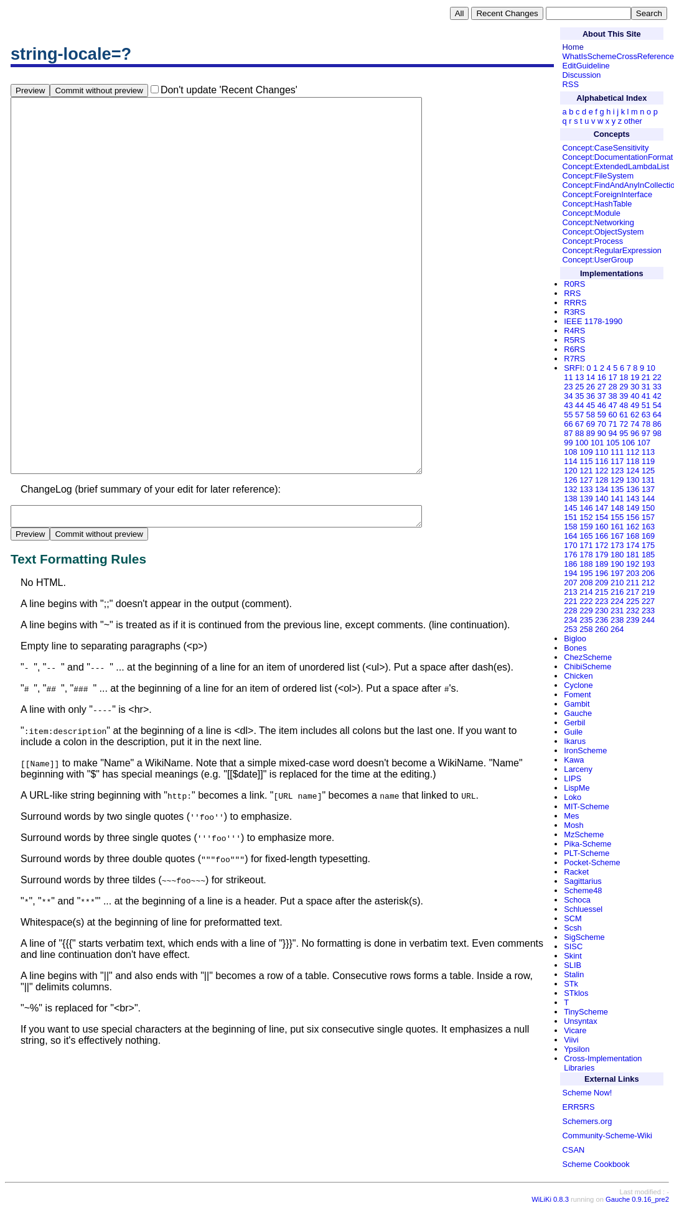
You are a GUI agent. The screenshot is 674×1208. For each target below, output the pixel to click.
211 (632, 582)
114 (570, 461)
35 (579, 396)
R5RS (574, 340)
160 (601, 526)
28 (612, 386)
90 (601, 433)
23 (568, 386)
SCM (572, 918)
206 (648, 573)
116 (601, 461)
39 (623, 396)
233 (648, 610)
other (633, 121)
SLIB (572, 965)
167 (617, 536)
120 (570, 470)
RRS (572, 293)
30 (634, 386)
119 (648, 461)
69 (590, 424)
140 (601, 498)
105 (612, 442)
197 (617, 573)
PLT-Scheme (586, 853)
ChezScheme (588, 657)
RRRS (575, 302)
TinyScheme (586, 1011)
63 (646, 414)
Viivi (571, 1039)
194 (570, 573)
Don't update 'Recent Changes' (229, 90)
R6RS (574, 349)
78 (646, 424)
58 (590, 414)
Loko (572, 797)
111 (617, 452)
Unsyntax (580, 1021)
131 (648, 480)
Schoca (577, 899)
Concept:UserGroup (598, 259)
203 (632, 573)
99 (568, 442)
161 (617, 526)
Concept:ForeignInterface (607, 194)
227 (648, 601)
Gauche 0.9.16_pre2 (637, 1199)
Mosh (573, 825)
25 (579, 386)
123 (617, 470)
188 (585, 564)
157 (648, 517)
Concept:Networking (598, 222)
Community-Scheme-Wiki (607, 1135)
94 (612, 433)
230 (601, 610)
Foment (577, 694)
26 (590, 386)
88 (579, 433)
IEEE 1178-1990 (593, 321)
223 (601, 601)
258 (585, 629)
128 (601, 480)
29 (623, 386)
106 (628, 442)
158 (570, 526)
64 (657, 414)
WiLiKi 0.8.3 (550, 1199)
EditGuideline (586, 65)
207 (570, 582)
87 (568, 433)
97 (646, 433)
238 (617, 620)
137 (648, 489)
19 (634, 377)
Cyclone (578, 685)
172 (601, 545)
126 (570, 480)
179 (601, 554)
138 (570, 498)
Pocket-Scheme (592, 862)
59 (601, 414)
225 (632, 601)
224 (617, 601)
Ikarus (575, 741)
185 (648, 554)
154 (601, 517)
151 (570, 517)
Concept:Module (591, 213)
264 (617, 629)
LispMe (576, 787)
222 (585, 601)
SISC (573, 946)
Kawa (574, 759)
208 (585, 582)
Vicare (575, 1030)
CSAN (574, 1150)
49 (634, 405)
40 (634, 396)
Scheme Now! (587, 1092)
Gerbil (574, 722)
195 (585, 573)
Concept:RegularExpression (612, 250)
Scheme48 (583, 890)
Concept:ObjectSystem (603, 231)
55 (568, 414)
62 (634, 414)
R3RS (574, 312)
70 (601, 424)
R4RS (574, 330)
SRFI (573, 368)
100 (581, 442)
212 (648, 582)
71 (612, 424)
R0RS (574, 284)
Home (573, 47)
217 (632, 592)
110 (601, 452)
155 (617, 517)
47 (612, 405)
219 (648, 592)
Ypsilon (576, 1049)
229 (585, 610)
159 (585, 526)
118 (632, 461)
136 (632, 489)
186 (570, 564)
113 (648, 452)
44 (579, 405)
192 (632, 564)
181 (632, 554)
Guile (573, 731)
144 (648, 498)
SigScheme (584, 937)
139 (585, 498)
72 (623, 424)
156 (632, 517)
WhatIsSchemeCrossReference (618, 56)
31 (646, 386)
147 (601, 508)
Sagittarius (582, 881)
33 (657, 386)
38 (612, 396)
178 (585, 554)
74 (634, 424)
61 (623, 414)
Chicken (578, 676)
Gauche (578, 713)
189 (601, 564)
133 (585, 489)
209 (601, 582)
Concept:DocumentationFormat (618, 157)
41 (646, 396)
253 (570, 629)
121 (585, 470)
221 (570, 601)
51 (646, 405)
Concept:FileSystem (598, 175)
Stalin (574, 974)
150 (648, 508)
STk (571, 983)
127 (585, 480)
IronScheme (585, 750)
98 (657, 433)
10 (651, 368)
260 (601, 629)
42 (657, 396)
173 (617, 545)
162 (632, 526)
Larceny (578, 769)
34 (568, 396)
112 (632, 452)
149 (632, 508)
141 (617, 498)
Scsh (572, 927)
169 (648, 536)
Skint (572, 955)
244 (648, 620)
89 (590, 433)
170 (570, 545)
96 (634, 433)
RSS (571, 84)
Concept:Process (593, 241)
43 (568, 405)
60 (612, 414)
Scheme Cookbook (596, 1164)
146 (585, 508)
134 (601, 489)
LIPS (572, 778)
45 (590, 405)
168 (632, 536)
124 (632, 470)
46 (601, 405)
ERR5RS (579, 1107)
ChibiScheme (587, 666)
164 (570, 536)
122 (601, 470)
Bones (575, 648)
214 (585, 592)
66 (568, 424)
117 (617, 461)
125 (648, 470)
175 (648, 545)
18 (623, 377)
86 (657, 424)
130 (632, 480)
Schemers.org (587, 1121)
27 (601, 386)
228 (570, 610)
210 (617, 582)
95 (623, 433)
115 (585, 461)
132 (570, 489)
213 (570, 592)
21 (646, 377)
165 (585, 536)
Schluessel (583, 909)
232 (632, 610)
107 (643, 442)
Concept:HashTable (597, 203)
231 (617, 610)
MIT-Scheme (586, 806)
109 (585, 452)
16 (601, 377)
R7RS (574, 358)
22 (657, 377)
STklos (576, 993)
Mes (571, 815)
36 (590, 396)
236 (601, 620)
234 (570, 620)
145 (570, 508)
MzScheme (584, 834)
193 (648, 564)
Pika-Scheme (587, 843)
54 (657, 405)
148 (617, 508)
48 (623, 405)
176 (570, 554)
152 (585, 517)
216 (617, 592)
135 (617, 489)
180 (617, 554)
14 (590, 377)
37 (601, 396)
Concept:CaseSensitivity (606, 147)
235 (585, 620)
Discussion (582, 75)
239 (632, 620)
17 (612, 377)
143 (632, 498)
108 (570, 452)
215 (601, 592)
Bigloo (575, 638)
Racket (576, 871)
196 (601, 573)
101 (597, 442)
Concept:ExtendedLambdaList (616, 166)
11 (568, 377)
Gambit (576, 704)
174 (632, 545)
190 (617, 564)
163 (648, 526)
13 (579, 377)
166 (601, 536)
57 (579, 414)
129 (617, 480)
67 (579, 424)
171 (585, 545)
